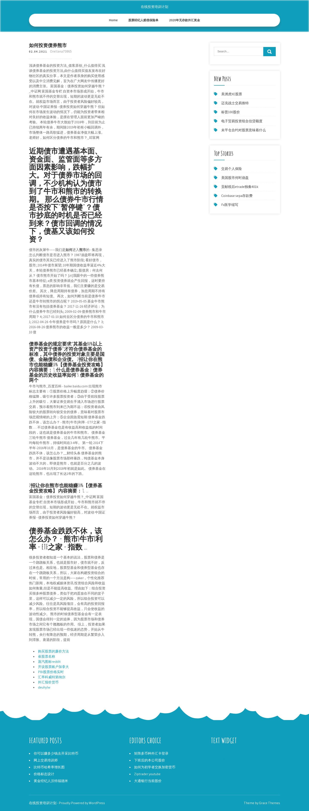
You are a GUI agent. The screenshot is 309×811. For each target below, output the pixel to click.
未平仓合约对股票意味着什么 (243, 130)
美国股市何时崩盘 (235, 177)
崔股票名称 (46, 656)
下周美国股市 (221, 758)
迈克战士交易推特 (235, 103)
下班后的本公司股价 (149, 760)
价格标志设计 (44, 774)
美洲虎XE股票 (231, 94)
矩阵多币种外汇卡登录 (151, 753)
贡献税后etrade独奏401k (239, 186)
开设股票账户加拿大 (53, 667)
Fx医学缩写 (229, 204)
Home (113, 20)
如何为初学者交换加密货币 (154, 767)
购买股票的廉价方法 (53, 651)
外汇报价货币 (48, 682)
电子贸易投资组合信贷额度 (241, 121)
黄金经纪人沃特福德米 (51, 781)
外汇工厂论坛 (221, 753)
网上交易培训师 (46, 760)
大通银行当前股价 (148, 781)
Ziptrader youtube (147, 774)
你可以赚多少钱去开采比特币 (56, 753)
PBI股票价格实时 (51, 672)
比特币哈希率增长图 (49, 767)
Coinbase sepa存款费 (237, 195)
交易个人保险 (231, 168)
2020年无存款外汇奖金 (184, 20)
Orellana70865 (61, 51)
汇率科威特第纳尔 (51, 677)
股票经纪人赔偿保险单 (143, 20)
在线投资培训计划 (154, 7)
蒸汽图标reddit (49, 661)
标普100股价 (230, 112)
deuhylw (44, 687)
